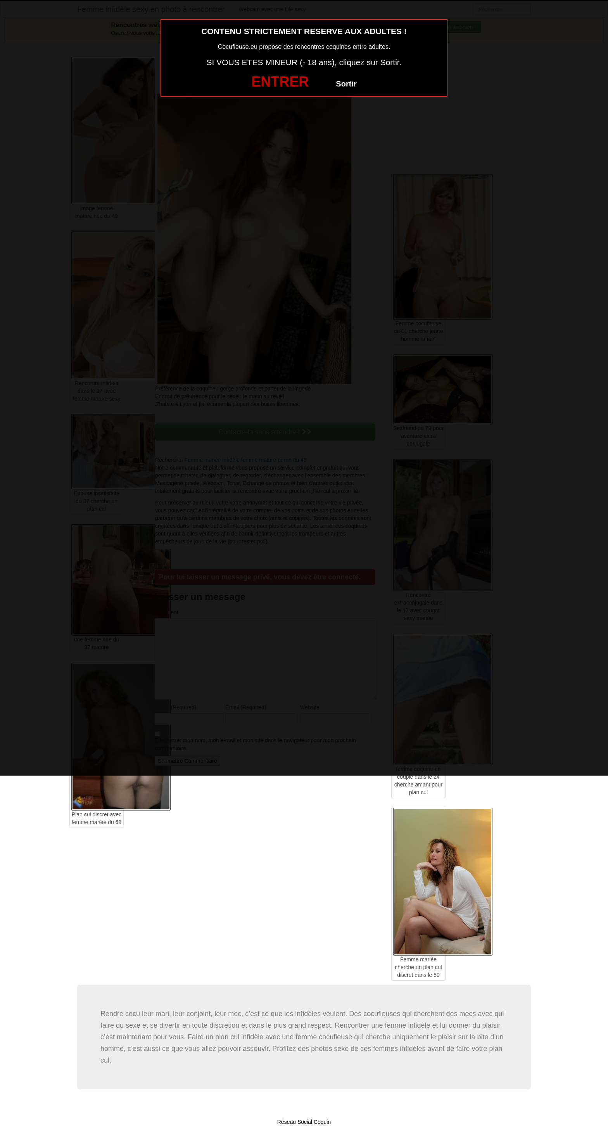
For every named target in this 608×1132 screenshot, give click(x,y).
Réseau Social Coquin (304, 1122)
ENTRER (280, 82)
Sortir (346, 83)
